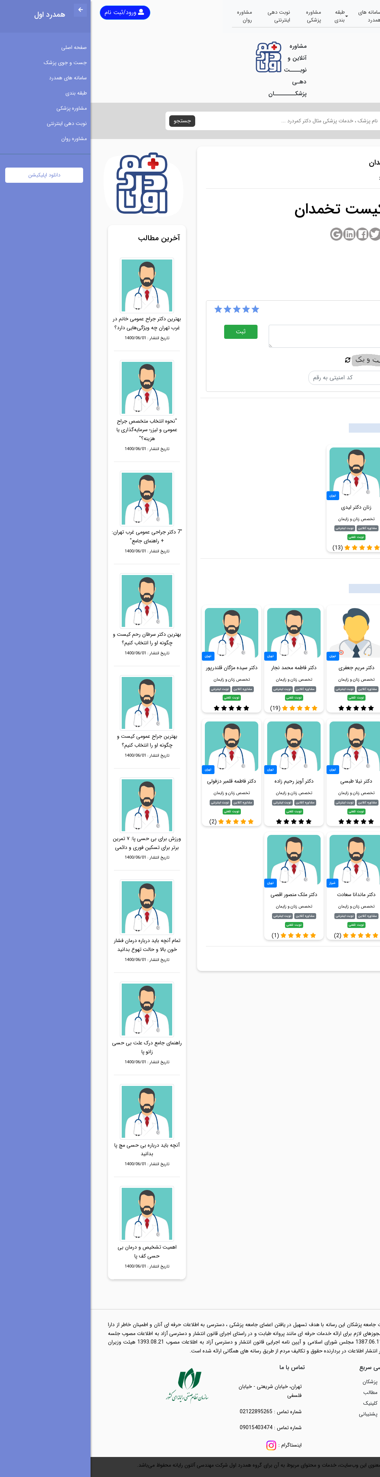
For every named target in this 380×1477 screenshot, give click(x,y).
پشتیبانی (277, 1414)
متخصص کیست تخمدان (330, 957)
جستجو (91, 120)
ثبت (150, 331)
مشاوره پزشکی (223, 16)
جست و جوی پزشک (316, 16)
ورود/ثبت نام (33, 12)
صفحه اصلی (351, 16)
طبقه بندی (249, 16)
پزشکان (279, 1382)
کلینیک (280, 1403)
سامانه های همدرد (279, 16)
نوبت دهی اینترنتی (188, 16)
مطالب (280, 1392)
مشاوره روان (154, 16)
